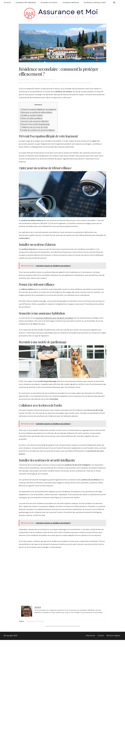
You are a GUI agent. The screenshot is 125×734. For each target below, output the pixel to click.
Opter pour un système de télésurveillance (36, 112)
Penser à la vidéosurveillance (31, 118)
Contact (101, 635)
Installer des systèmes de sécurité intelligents (37, 130)
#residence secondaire (35, 621)
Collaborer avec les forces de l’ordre (34, 127)
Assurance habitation (70, 3)
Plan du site (90, 635)
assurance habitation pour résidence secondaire (54, 318)
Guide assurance (28, 83)
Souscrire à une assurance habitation (34, 121)
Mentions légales (113, 635)
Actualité (7, 3)
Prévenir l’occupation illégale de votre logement (38, 109)
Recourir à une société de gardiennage (35, 124)
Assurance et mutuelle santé (95, 3)
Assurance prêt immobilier (26, 3)
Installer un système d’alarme (31, 115)
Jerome (27, 80)
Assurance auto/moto (49, 3)
